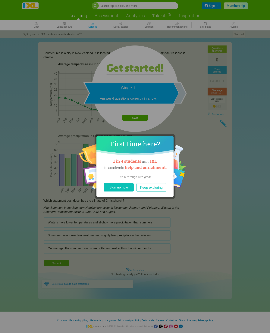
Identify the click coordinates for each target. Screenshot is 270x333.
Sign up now (118, 187)
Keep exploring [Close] (151, 187)
